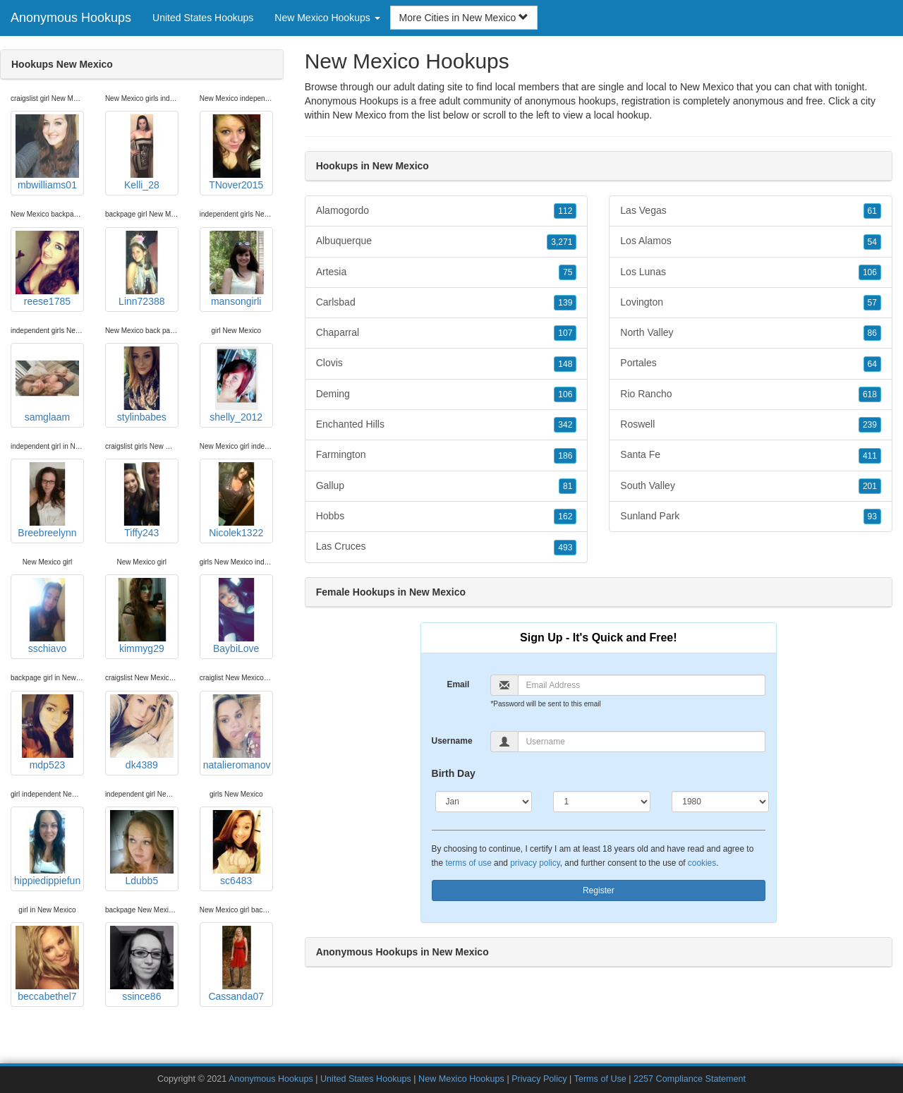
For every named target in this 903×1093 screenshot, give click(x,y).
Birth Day (453, 773)
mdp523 (47, 732)
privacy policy (534, 863)
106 (565, 394)
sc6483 (236, 848)
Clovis (446, 363)
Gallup (446, 486)
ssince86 (142, 964)
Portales (750, 363)
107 (565, 333)
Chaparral (446, 333)
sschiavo (47, 616)
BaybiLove (236, 616)
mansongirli (236, 269)
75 (567, 272)
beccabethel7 (47, 964)
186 (565, 456)
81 (567, 486)
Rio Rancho (750, 394)
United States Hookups (202, 17)
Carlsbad (446, 302)
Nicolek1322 (236, 500)
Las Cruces (446, 547)
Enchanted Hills (446, 425)
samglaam (47, 384)
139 (565, 303)
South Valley (750, 486)
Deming (446, 394)
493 (565, 547)
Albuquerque (446, 241)
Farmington (446, 455)
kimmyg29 (142, 616)
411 (870, 456)
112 (565, 211)
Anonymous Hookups (71, 18)
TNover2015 (236, 152)
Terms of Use (600, 1079)
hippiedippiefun (47, 848)
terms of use (468, 863)
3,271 (561, 242)
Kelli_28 (142, 152)
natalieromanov (237, 732)
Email (458, 684)
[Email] (641, 685)
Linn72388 (142, 269)
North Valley (750, 333)
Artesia (446, 272)
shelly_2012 (236, 384)
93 (872, 516)
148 (565, 364)
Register (598, 890)
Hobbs (446, 516)
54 (872, 242)
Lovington (750, 302)
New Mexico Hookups (461, 1079)
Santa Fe (750, 455)
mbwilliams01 (47, 152)
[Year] (720, 801)
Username (452, 741)
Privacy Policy (538, 1079)
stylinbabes (142, 384)
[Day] (601, 801)
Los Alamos (750, 241)
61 (872, 211)
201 (870, 486)
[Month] (484, 801)
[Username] (641, 741)
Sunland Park (750, 516)
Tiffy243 (142, 500)
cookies (702, 863)
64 (872, 364)
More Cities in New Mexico (464, 17)
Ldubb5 (142, 848)
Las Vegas (750, 211)
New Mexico (359, 115)
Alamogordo (446, 211)
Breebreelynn (47, 500)
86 (872, 333)
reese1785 (47, 269)
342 (565, 425)
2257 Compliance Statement (690, 1079)
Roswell (750, 425)
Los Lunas (750, 272)
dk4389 (142, 732)
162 (565, 516)
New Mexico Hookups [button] (327, 17)
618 (870, 394)
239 (870, 425)
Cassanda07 (236, 964)
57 (872, 303)
